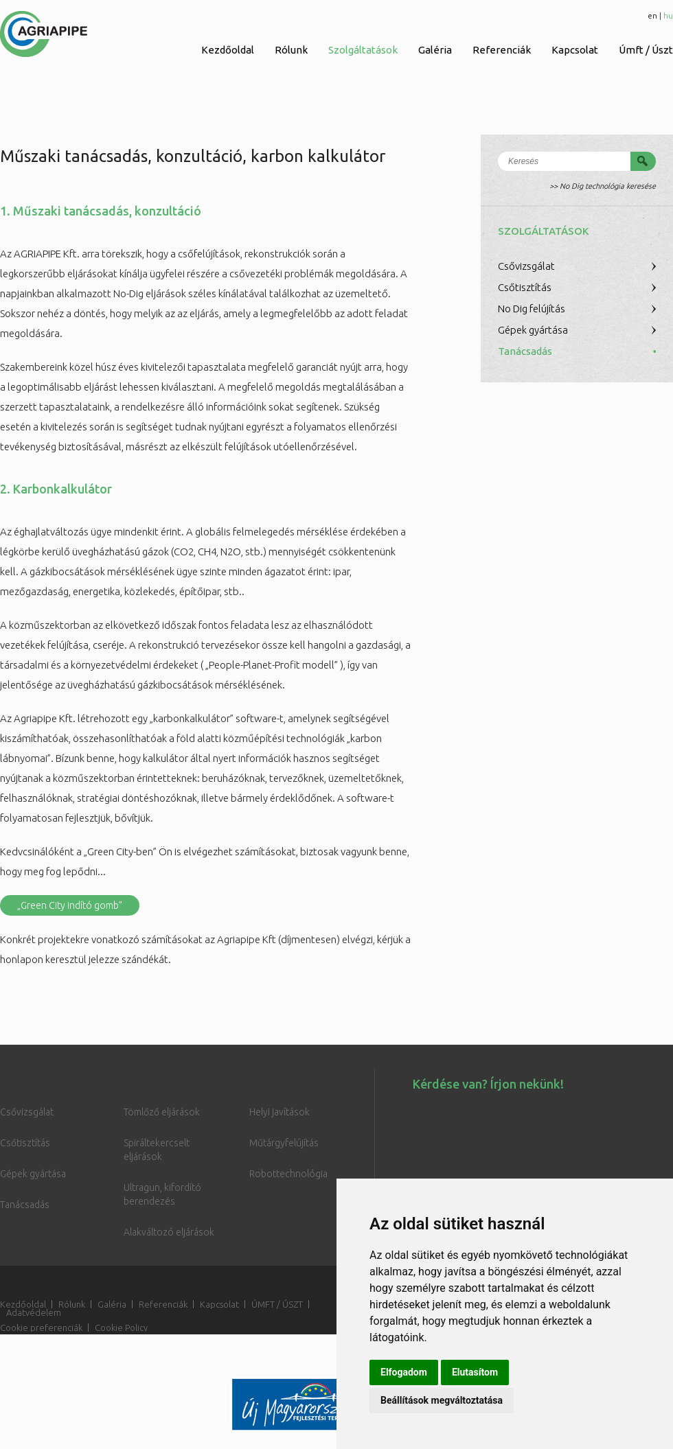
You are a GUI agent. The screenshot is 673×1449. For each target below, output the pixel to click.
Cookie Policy (121, 1327)
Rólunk (291, 50)
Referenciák (501, 50)
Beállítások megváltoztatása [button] (441, 1400)
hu (668, 15)
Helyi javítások (279, 1111)
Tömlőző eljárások (162, 1111)
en (652, 15)
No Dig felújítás (531, 308)
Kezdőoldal (227, 50)
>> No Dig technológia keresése (602, 186)
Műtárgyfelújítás (284, 1142)
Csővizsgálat (526, 266)
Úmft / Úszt (646, 50)
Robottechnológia (288, 1173)
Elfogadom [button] (403, 1372)
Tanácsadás (525, 351)
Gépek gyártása (533, 330)
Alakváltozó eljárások (169, 1232)
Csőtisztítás (524, 287)
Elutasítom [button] (475, 1372)
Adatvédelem (33, 1312)
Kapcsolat (574, 50)
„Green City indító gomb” (69, 905)
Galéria (435, 50)
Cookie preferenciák (41, 1327)
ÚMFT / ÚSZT (277, 1304)
